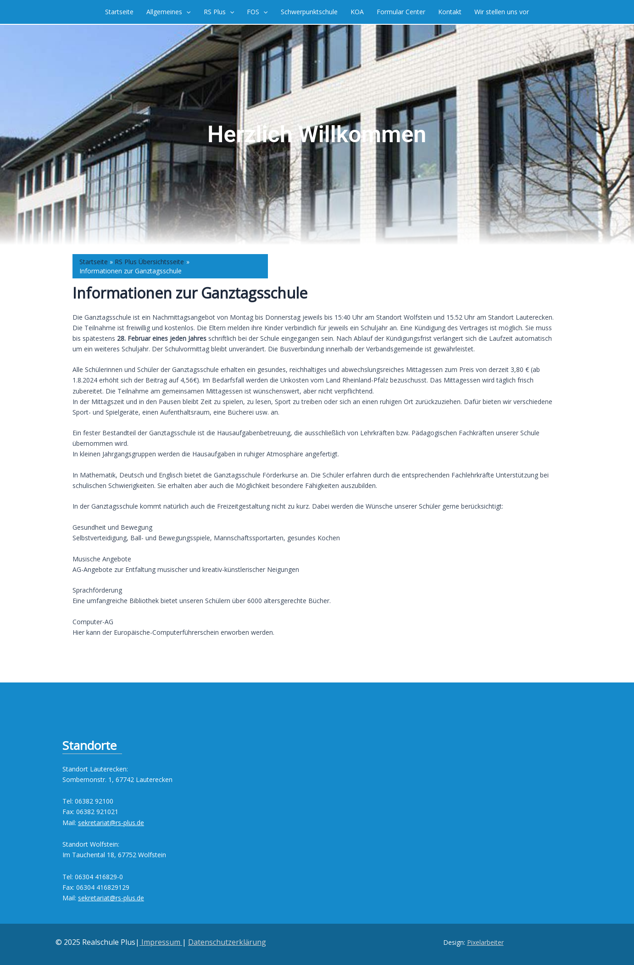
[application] (186, 12)
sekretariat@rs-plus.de (111, 822)
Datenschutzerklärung (227, 942)
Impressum (160, 942)
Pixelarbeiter (485, 942)
